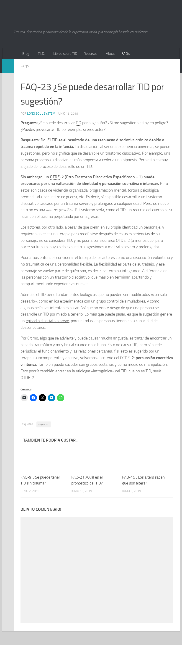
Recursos (90, 53)
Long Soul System (41, 114)
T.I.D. (41, 53)
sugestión (43, 424)
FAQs (125, 53)
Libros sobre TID (65, 53)
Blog (25, 53)
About (110, 53)
